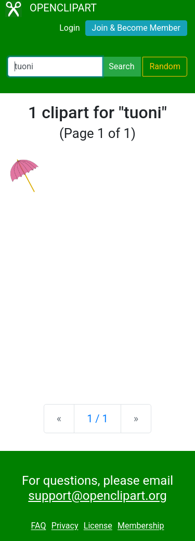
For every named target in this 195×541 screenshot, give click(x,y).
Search (121, 66)
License (98, 526)
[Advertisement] (97, 289)
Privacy (65, 526)
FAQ (38, 526)
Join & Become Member (136, 28)
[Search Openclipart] (55, 67)
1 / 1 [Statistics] (97, 418)
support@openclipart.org (97, 495)
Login (69, 28)
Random (164, 66)
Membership (141, 526)
